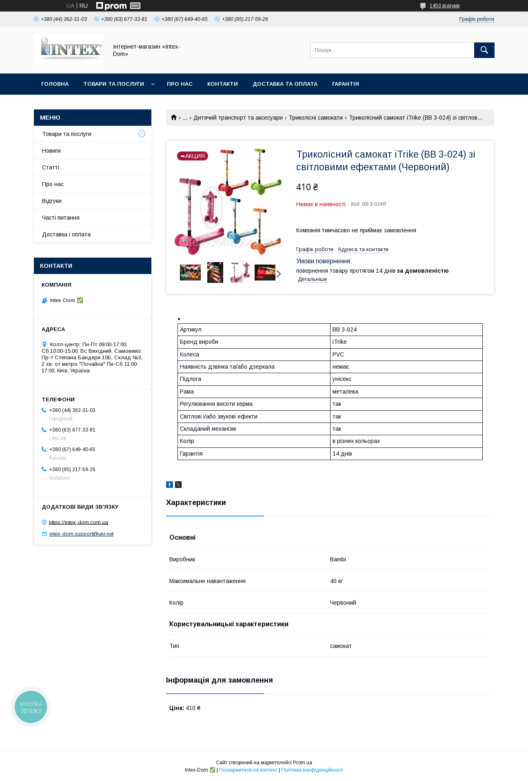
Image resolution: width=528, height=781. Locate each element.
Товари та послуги (113, 84)
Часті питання (61, 217)
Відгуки (52, 201)
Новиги (51, 150)
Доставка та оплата (285, 84)
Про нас (180, 84)
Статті (50, 167)
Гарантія (345, 84)
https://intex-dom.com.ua (78, 522)
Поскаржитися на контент (248, 770)
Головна (55, 84)
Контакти (222, 84)
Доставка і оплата (66, 234)
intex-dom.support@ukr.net (81, 534)
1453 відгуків (445, 6)
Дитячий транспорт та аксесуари (238, 117)
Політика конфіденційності (312, 770)
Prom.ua (302, 762)
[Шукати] (484, 50)
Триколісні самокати (315, 117)
